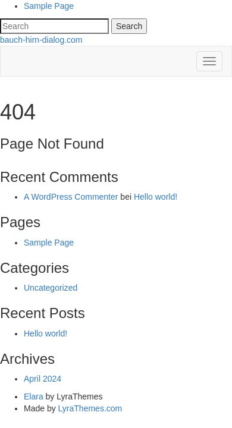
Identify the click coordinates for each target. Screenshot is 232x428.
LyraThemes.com (90, 408)
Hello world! (155, 197)
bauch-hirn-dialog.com (41, 40)
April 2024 (42, 378)
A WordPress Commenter (71, 197)
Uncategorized (50, 287)
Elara (33, 396)
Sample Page (49, 6)
